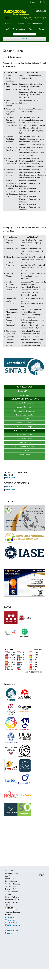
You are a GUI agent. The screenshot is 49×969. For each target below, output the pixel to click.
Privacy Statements (24, 415)
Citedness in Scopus (24, 427)
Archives (20, 23)
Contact (41, 29)
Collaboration (25, 450)
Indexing (24, 458)
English (8, 475)
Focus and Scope (24, 434)
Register (33, 2)
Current (8, 23)
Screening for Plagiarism (24, 411)
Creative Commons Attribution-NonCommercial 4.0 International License (12, 925)
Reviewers (24, 395)
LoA (7, 29)
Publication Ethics (24, 438)
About (31, 29)
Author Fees (24, 454)
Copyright (24, 419)
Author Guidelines (25, 407)
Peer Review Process (24, 446)
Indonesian (10, 478)
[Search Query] (24, 34)
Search (24, 39)
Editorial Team (24, 391)
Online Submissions (24, 403)
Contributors (19, 29)
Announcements (35, 23)
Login (42, 2)
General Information (24, 423)
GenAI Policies (24, 442)
